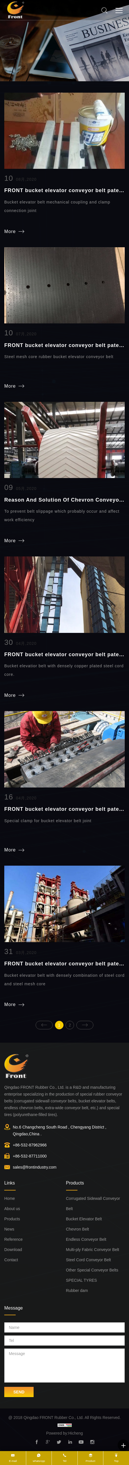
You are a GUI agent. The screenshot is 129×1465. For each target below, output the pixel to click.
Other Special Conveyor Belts (92, 1270)
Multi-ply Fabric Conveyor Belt (92, 1249)
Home (9, 1198)
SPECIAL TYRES (81, 1280)
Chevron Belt (77, 1229)
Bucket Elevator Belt (84, 1219)
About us (12, 1208)
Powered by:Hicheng (64, 1433)
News (9, 1229)
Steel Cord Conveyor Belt (88, 1260)
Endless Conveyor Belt (86, 1239)
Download (13, 1249)
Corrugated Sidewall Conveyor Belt (93, 1203)
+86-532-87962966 (30, 1145)
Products (12, 1219)
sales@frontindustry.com (34, 1167)
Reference (13, 1239)
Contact (11, 1260)
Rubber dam (77, 1290)
